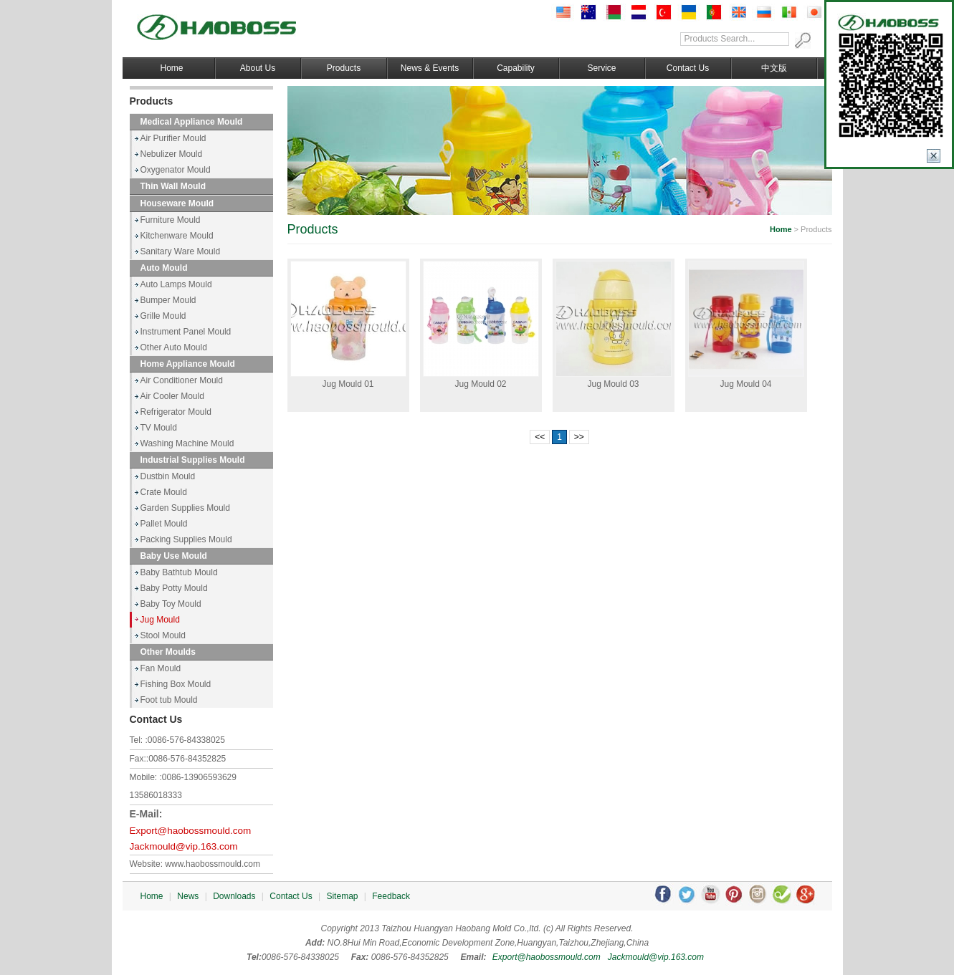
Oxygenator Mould (175, 170)
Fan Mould (160, 668)
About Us (257, 68)
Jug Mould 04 (745, 384)
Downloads (234, 896)
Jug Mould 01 (347, 384)
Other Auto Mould (173, 347)
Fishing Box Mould (175, 684)
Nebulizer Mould (171, 154)
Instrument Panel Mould (186, 332)
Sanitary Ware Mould (180, 251)
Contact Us (688, 68)
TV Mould (158, 428)
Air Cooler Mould (172, 396)
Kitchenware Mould (177, 236)
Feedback (391, 896)
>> (579, 437)
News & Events (430, 68)
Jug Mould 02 (480, 384)
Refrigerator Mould (175, 412)
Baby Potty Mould (174, 588)
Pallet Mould (164, 524)
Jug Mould (160, 620)
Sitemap (342, 896)
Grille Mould (163, 316)
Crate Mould (163, 492)
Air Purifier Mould (173, 138)
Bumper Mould (168, 300)
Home (171, 68)
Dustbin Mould (168, 476)
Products (344, 68)
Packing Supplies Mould (186, 539)
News (188, 896)
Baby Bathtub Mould (179, 572)
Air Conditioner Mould (181, 380)
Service (601, 68)
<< (540, 437)
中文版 (774, 68)
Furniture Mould (170, 220)
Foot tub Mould (169, 700)
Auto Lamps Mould (176, 284)
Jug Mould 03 (613, 384)
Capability (516, 68)
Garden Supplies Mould (185, 508)
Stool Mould (163, 635)
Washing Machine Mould (187, 443)
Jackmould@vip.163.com (184, 846)
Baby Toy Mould (170, 604)
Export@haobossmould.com (191, 830)
